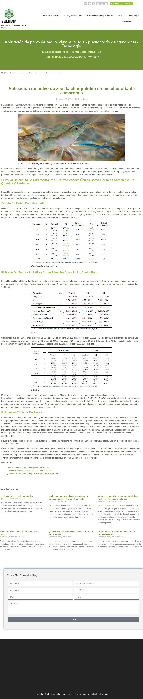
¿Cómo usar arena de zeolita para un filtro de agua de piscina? (33, 474)
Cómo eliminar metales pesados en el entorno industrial (30, 471)
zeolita (107, 455)
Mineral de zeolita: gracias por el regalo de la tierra (28, 468)
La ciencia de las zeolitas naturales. (16, 496)
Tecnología (134, 15)
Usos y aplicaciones (73, 15)
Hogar (3, 73)
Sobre (121, 15)
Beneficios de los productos (100, 15)
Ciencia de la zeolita (50, 15)
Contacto (127, 22)
